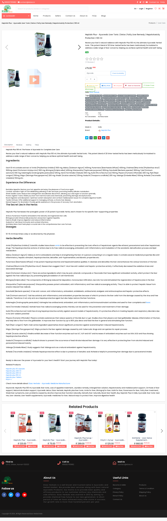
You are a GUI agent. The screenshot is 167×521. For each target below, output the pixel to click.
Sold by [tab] (28, 148)
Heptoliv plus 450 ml (13, 374)
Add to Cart (92, 89)
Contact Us (154, 2)
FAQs (162, 2)
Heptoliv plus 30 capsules (15, 372)
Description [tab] (8, 148)
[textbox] (52, 9)
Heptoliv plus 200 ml (13, 376)
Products (47, 16)
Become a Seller (119, 488)
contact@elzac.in (26, 2)
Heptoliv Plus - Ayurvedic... (25, 443)
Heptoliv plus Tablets (13, 381)
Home (35, 16)
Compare (118, 89)
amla (57, 249)
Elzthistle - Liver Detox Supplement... (142, 442)
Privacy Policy (118, 495)
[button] (79, 47)
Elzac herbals (94, 96)
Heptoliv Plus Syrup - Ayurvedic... (83, 442)
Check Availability (118, 77)
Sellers (58, 16)
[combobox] (52, 9)
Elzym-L (9, 383)
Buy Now (106, 89)
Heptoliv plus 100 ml (13, 378)
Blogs (103, 16)
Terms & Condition (146, 492)
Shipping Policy (145, 495)
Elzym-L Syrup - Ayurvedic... (112, 443)
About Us (83, 16)
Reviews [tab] (19, 148)
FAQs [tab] (37, 148)
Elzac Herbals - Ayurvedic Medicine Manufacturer (49, 387)
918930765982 (9, 2)
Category (117, 492)
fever (148, 306)
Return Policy (118, 499)
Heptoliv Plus (104, 134)
